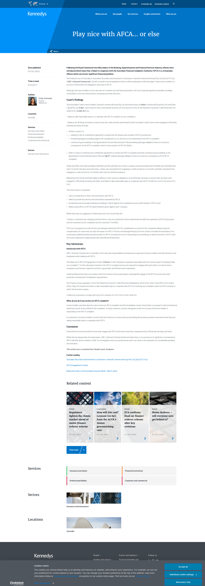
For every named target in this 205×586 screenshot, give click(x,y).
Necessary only (183, 579)
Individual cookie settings (183, 572)
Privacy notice (142, 573)
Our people (117, 14)
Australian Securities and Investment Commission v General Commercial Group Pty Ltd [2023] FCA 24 (107, 359)
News (124, 4)
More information (42, 581)
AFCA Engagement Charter (77, 365)
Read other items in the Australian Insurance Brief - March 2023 (92, 371)
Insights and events (152, 14)
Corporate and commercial (134, 480)
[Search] (173, 4)
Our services (133, 14)
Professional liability (77, 480)
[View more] (76, 450)
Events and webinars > (129, 555)
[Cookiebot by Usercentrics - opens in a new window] (16, 581)
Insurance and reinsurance (94, 500)
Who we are (171, 14)
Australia (94, 524)
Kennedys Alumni (162, 4)
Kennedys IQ (146, 4)
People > (97, 555)
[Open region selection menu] (38, 4)
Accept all (183, 564)
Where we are (101, 14)
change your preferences (66, 573)
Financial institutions (132, 470)
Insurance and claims (77, 470)
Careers (134, 4)
